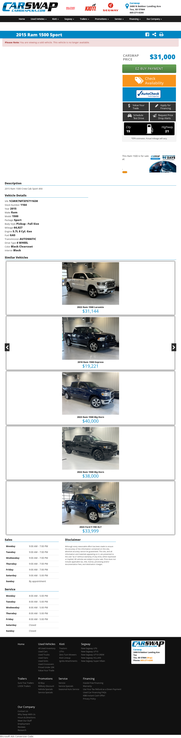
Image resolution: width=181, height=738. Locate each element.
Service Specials (45, 692)
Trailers (84, 19)
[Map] (149, 657)
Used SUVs (43, 661)
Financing (135, 19)
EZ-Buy (41, 683)
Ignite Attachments (68, 661)
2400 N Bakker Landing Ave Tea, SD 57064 (145, 6)
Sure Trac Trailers (26, 683)
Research (22, 730)
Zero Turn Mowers (67, 654)
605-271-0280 (137, 12)
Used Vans (43, 658)
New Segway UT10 (89, 651)
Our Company (154, 19)
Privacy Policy (89, 698)
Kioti (55, 19)
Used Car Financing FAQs (94, 692)
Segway (69, 19)
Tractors (63, 648)
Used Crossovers (46, 664)
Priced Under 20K (46, 667)
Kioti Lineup (64, 658)
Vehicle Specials (45, 689)
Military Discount (46, 686)
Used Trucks (44, 654)
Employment (24, 724)
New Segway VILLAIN (91, 658)
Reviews (21, 727)
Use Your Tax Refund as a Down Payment (102, 689)
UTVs (61, 651)
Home (22, 19)
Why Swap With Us (26, 714)
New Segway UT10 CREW (92, 654)
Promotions (102, 19)
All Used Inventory (46, 648)
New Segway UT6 (89, 648)
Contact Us (23, 711)
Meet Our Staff (25, 720)
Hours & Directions (26, 717)
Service (119, 19)
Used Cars (43, 651)
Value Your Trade (46, 670)
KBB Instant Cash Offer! (94, 695)
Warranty (87, 686)
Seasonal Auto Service (69, 689)
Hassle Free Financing (93, 683)
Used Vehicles (39, 19)
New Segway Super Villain (93, 661)
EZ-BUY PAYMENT (149, 69)
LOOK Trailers (24, 686)
